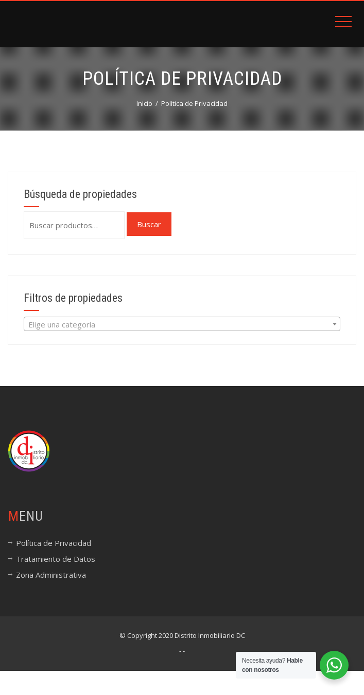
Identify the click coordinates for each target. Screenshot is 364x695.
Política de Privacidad (53, 543)
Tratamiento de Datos (55, 559)
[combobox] (182, 324)
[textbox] (182, 324)
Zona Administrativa (51, 575)
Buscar (149, 224)
